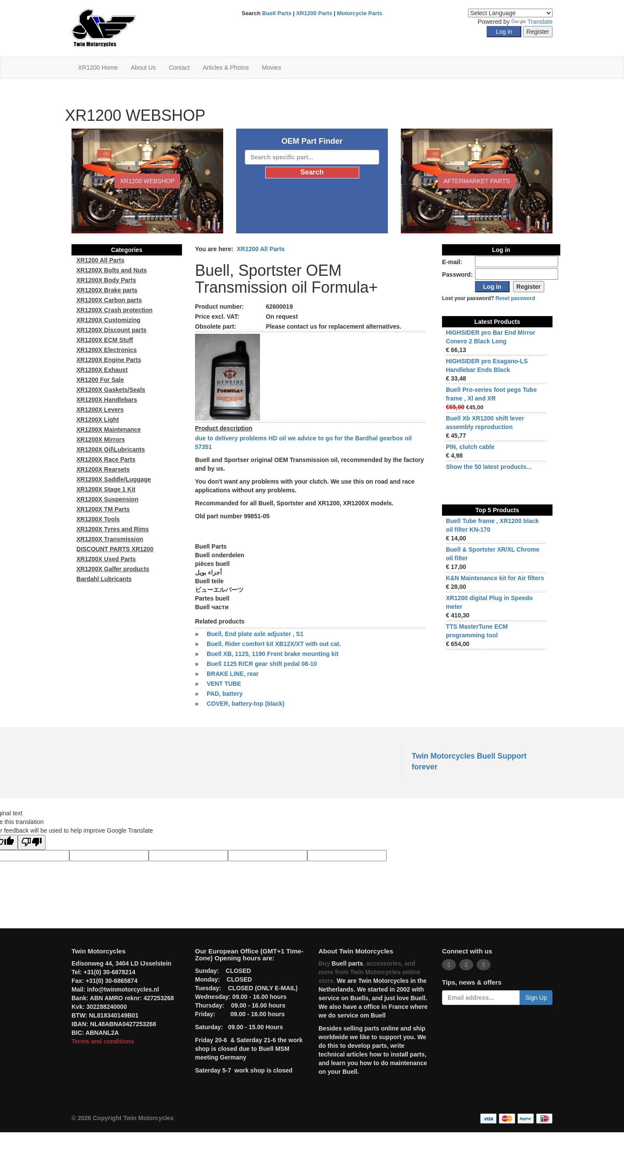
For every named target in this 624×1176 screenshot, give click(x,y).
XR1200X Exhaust (101, 369)
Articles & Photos (226, 67)
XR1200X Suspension (107, 499)
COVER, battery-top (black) (246, 703)
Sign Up (536, 997)
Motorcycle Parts (360, 13)
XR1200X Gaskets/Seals (110, 389)
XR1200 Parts (314, 13)
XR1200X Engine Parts (108, 359)
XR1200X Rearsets (103, 469)
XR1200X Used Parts (106, 559)
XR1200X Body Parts (106, 280)
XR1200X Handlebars (106, 399)
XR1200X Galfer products (112, 568)
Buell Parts (277, 13)
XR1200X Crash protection (114, 310)
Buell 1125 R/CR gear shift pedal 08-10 (262, 663)
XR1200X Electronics (106, 349)
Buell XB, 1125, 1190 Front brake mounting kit (272, 653)
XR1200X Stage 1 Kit (105, 489)
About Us (143, 67)
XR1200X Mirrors (100, 439)
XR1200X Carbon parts (109, 300)
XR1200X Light (97, 419)
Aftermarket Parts (476, 181)
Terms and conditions (103, 1041)
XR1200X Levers (100, 409)
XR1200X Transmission (109, 539)
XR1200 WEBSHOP (147, 181)
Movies (271, 67)
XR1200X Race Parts (105, 459)
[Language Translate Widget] (510, 13)
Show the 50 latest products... (489, 466)
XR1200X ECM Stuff (104, 339)
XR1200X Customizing (108, 320)
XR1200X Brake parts (106, 290)
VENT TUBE (224, 683)
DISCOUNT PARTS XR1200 (114, 549)
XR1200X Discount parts (111, 329)
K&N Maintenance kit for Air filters (495, 578)
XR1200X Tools (98, 519)
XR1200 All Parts (261, 249)
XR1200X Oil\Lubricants (110, 449)
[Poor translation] (32, 842)
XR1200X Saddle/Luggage (113, 479)
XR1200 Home (98, 67)
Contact (179, 67)
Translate (531, 21)
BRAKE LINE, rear (233, 673)
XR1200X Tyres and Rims (112, 529)
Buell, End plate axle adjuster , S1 (255, 633)
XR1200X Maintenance (108, 429)
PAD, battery (225, 693)
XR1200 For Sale (100, 379)
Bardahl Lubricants (104, 578)
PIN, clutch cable (470, 446)
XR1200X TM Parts (103, 509)
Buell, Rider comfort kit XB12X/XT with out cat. (274, 643)
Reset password (515, 298)
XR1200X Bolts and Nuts (111, 270)
